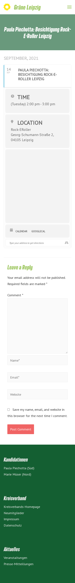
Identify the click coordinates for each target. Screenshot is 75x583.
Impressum (11, 519)
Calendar (21, 231)
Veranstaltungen (15, 557)
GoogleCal (38, 231)
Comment (15, 295)
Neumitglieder (14, 513)
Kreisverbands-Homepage (22, 506)
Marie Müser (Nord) (17, 474)
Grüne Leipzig (27, 7)
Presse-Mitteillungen (18, 564)
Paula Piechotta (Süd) (19, 468)
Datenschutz (13, 525)
